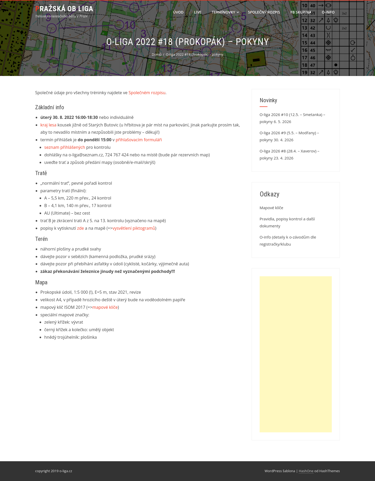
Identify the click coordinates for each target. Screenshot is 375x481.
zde (80, 228)
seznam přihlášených (64, 147)
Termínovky (225, 12)
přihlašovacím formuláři (139, 140)
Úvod (178, 12)
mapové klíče (105, 307)
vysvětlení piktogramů (134, 228)
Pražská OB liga (64, 8)
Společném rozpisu (147, 92)
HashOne (306, 471)
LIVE (197, 12)
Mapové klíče (271, 207)
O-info (328, 12)
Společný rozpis (264, 12)
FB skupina (300, 12)
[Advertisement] (296, 354)
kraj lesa (48, 125)
